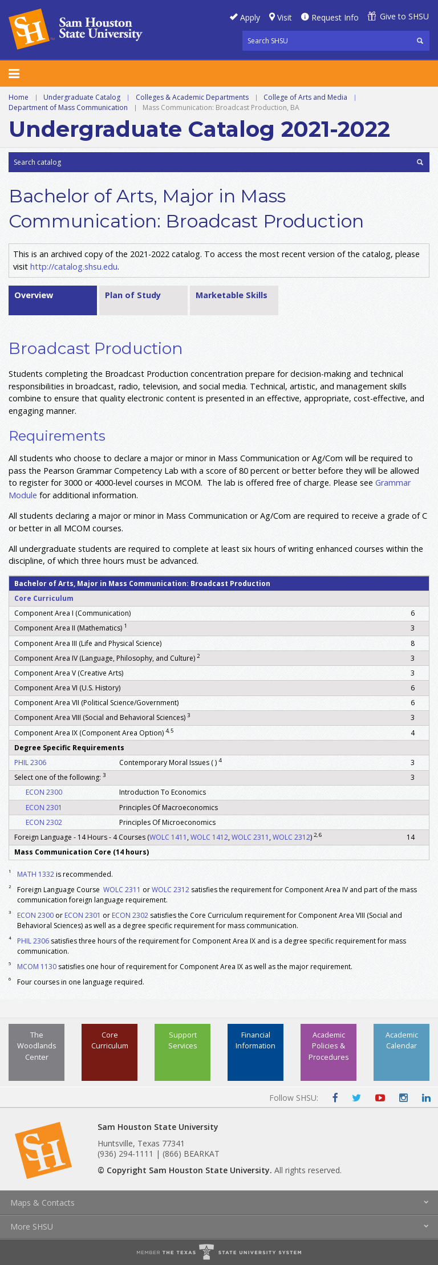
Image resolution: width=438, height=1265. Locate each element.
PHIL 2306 (30, 762)
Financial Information (255, 1040)
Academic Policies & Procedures (329, 1045)
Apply (250, 17)
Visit (284, 17)
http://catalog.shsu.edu (73, 266)
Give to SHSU (404, 16)
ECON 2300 (44, 792)
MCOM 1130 (36, 966)
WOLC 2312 (291, 837)
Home (19, 97)
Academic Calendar (402, 1040)
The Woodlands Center (36, 1045)
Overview (33, 295)
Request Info (335, 17)
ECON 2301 (44, 807)
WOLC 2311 (250, 837)
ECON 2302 (44, 822)
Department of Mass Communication (68, 107)
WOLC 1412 (209, 837)
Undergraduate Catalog (81, 97)
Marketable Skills (231, 295)
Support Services (182, 1040)
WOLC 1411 (168, 837)
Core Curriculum (44, 598)
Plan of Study (133, 295)
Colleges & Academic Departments (192, 97)
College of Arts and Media (305, 97)
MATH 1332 (35, 874)
